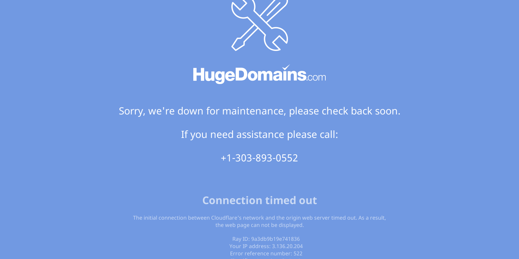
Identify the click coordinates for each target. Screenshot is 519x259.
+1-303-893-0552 (259, 157)
